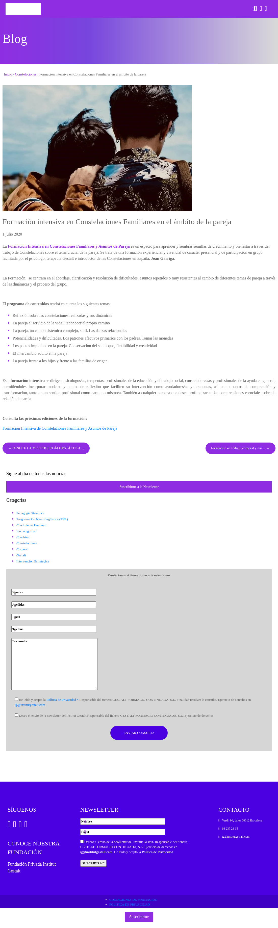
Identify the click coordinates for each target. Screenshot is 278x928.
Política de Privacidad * (62, 700)
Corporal (22, 549)
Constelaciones (25, 74)
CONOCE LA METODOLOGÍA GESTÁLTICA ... (48, 448)
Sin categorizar (26, 531)
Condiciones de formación (133, 899)
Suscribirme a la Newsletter (139, 487)
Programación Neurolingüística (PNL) (42, 519)
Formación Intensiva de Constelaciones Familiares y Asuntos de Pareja (60, 428)
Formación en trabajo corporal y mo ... (238, 448)
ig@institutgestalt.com (30, 705)
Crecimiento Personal (30, 525)
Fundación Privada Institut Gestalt (32, 867)
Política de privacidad (129, 904)
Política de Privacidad (157, 852)
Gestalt (21, 555)
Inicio (8, 74)
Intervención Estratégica (32, 561)
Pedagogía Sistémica (30, 513)
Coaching (22, 537)
